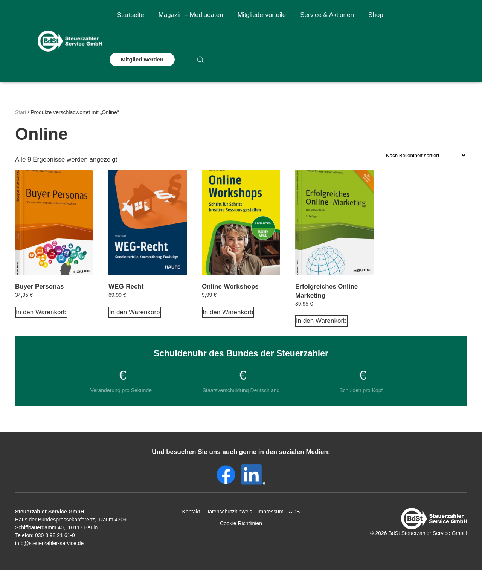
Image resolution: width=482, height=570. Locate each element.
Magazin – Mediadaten (191, 14)
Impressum (271, 512)
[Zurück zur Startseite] (70, 41)
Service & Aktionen (327, 14)
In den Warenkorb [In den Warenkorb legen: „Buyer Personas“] (41, 312)
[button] (200, 59)
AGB (294, 512)
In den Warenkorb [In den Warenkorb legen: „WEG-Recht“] (134, 312)
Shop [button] (375, 14)
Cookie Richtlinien (241, 523)
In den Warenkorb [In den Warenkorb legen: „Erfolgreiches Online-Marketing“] (321, 320)
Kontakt (191, 512)
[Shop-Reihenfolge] (425, 155)
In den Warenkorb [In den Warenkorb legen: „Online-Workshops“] (228, 312)
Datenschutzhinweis (228, 512)
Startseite (130, 14)
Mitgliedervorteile (262, 14)
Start (20, 112)
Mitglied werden (142, 59)
